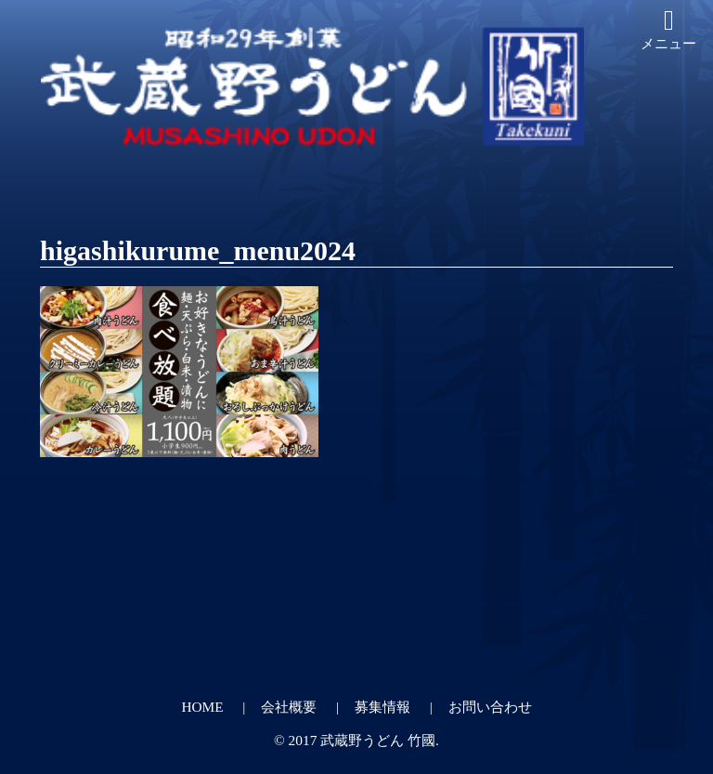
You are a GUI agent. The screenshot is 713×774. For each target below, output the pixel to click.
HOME (202, 707)
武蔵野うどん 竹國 (377, 740)
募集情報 (382, 707)
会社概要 (289, 707)
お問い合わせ (490, 707)
